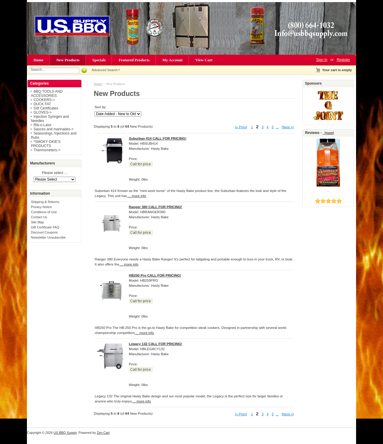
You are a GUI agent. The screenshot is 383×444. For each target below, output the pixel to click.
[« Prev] (241, 127)
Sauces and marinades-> (54, 129)
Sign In (321, 60)
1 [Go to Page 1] (252, 127)
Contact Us (39, 217)
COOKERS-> (44, 100)
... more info (136, 196)
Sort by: (101, 107)
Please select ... (54, 173)
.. (328, 190)
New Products (67, 60)
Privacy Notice (41, 207)
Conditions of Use (44, 212)
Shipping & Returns (45, 202)
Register (343, 60)
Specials (99, 60)
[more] (328, 133)
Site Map (37, 222)
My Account (172, 60)
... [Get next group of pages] (277, 127)
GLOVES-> (42, 112)
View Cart (203, 60)
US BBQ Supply (65, 432)
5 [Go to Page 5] (272, 127)
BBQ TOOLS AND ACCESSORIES (47, 93)
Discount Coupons (44, 232)
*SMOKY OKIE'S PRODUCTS (45, 144)
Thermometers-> (47, 150)
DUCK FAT (42, 104)
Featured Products (133, 60)
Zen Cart (103, 432)
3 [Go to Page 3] (262, 127)
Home (38, 60)
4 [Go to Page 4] (267, 127)
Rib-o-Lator (42, 125)
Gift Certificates (46, 108)
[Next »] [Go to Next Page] (288, 127)
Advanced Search (105, 70)
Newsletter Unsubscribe (48, 237)
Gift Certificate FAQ (45, 227)
